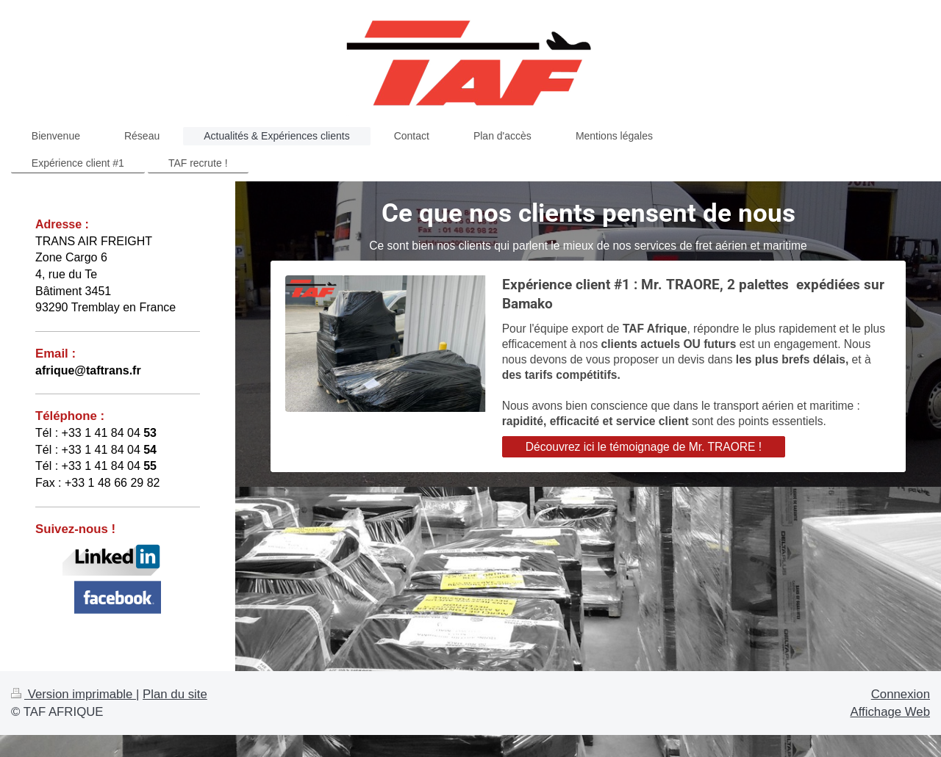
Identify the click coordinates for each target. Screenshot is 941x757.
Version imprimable (73, 694)
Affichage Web (890, 712)
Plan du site (175, 694)
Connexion (900, 694)
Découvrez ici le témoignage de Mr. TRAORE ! (644, 447)
